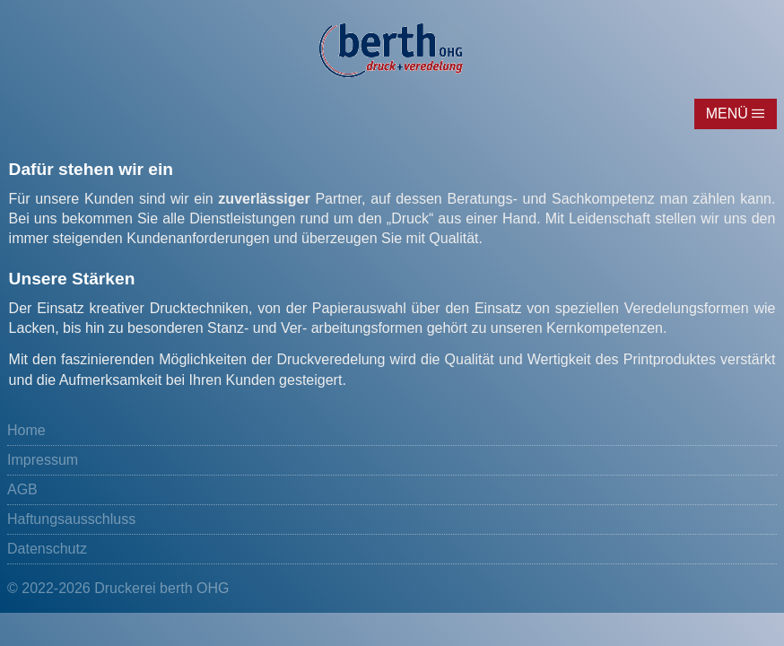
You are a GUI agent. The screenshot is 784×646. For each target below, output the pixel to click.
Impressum (42, 459)
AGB (22, 489)
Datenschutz (47, 548)
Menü (727, 113)
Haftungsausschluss (71, 519)
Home (26, 430)
